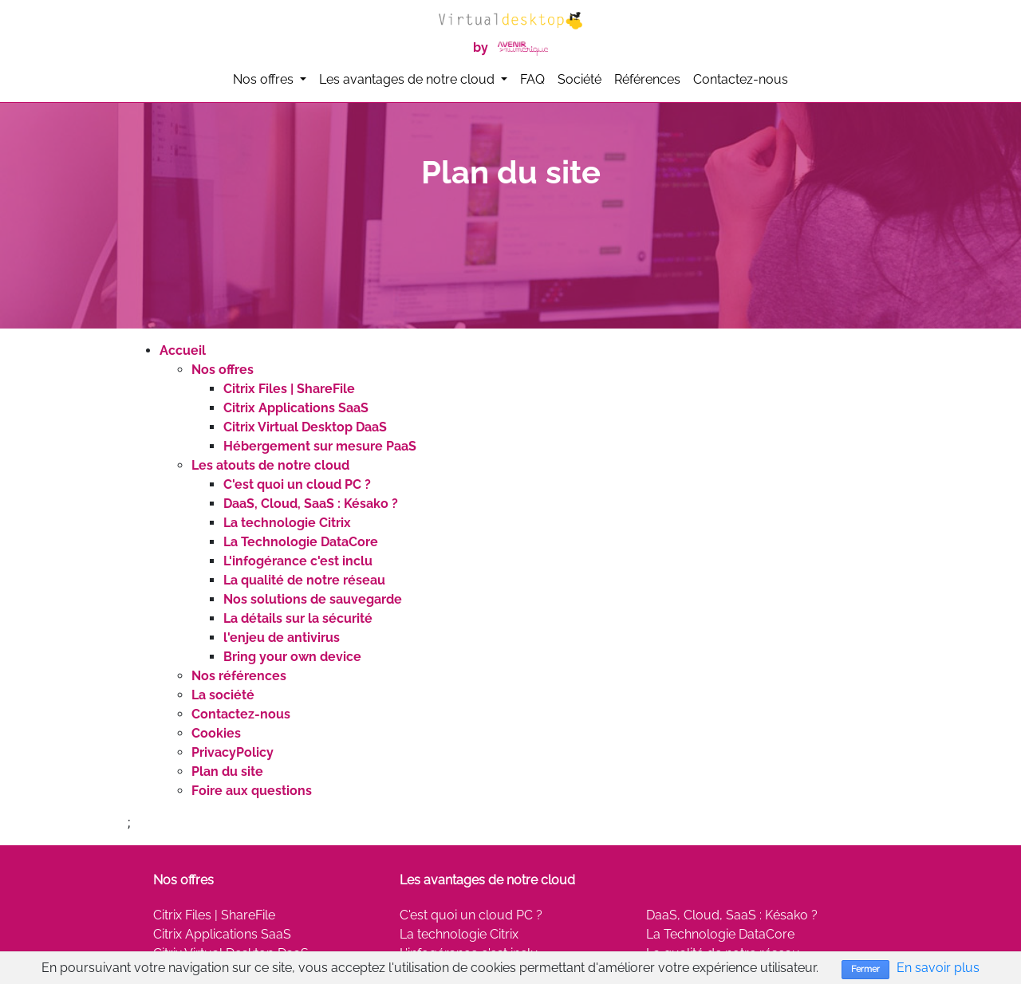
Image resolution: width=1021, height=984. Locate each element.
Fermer (865, 969)
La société (222, 695)
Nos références (238, 675)
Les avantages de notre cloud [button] (408, 79)
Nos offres (222, 369)
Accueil (183, 350)
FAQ (532, 79)
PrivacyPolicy (232, 752)
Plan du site (227, 771)
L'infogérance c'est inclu (298, 561)
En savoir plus (938, 967)
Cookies (216, 733)
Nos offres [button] (265, 79)
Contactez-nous (740, 79)
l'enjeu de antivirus (281, 637)
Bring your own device (292, 656)
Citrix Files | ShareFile (289, 388)
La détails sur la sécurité (298, 618)
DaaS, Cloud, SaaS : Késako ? (310, 503)
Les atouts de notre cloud (270, 465)
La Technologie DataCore (300, 541)
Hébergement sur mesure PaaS (319, 446)
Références (647, 79)
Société (579, 79)
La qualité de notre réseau (304, 580)
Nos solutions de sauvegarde (312, 599)
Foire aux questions (251, 790)
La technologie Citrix (287, 522)
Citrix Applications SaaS (296, 407)
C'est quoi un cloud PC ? (297, 484)
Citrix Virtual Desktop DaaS (305, 427)
